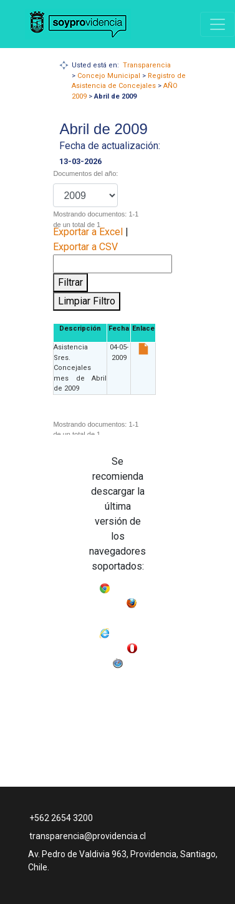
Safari (134, 660)
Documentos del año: (85, 173)
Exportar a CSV (85, 247)
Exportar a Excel (88, 232)
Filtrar (70, 282)
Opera (100, 660)
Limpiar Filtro (86, 301)
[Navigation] (217, 24)
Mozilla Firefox (117, 615)
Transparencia (147, 65)
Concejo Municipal (108, 76)
